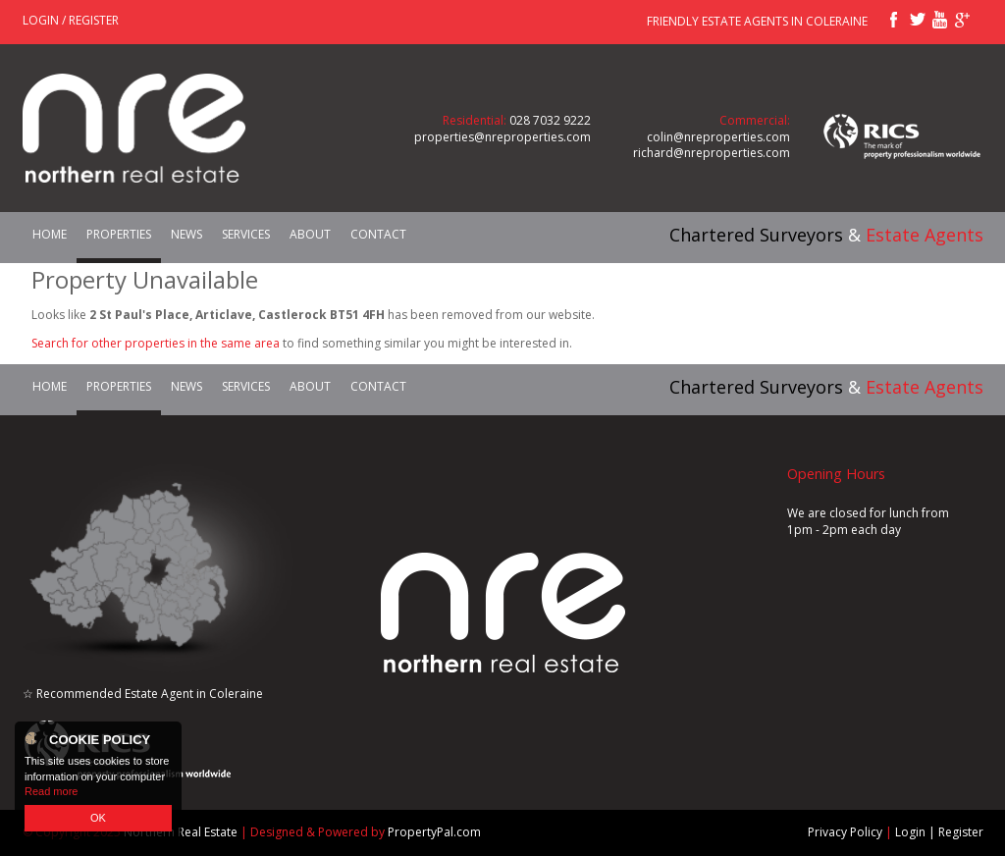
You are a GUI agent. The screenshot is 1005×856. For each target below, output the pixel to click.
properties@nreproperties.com (502, 137)
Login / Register (71, 20)
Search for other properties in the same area (155, 343)
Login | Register (939, 832)
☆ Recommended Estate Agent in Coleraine (143, 693)
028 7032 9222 (550, 120)
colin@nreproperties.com (718, 137)
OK (98, 818)
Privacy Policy (845, 832)
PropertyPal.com (434, 832)
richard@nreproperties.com (711, 152)
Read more (51, 791)
